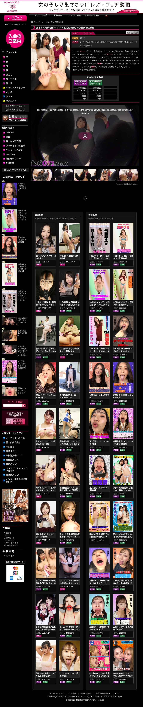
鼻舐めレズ (11, 464)
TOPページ (35, 22)
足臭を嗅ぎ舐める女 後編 (22, 333)
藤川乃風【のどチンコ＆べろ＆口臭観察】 (22, 364)
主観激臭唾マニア (14, 455)
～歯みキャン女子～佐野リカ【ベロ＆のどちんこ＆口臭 (22, 215)
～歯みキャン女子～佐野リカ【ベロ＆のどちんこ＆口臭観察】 (99, 304)
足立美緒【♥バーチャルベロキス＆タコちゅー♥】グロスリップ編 (122, 351)
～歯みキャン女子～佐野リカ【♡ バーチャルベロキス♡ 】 (99, 258)
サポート (7, 535)
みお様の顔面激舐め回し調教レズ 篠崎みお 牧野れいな (46, 629)
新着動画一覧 (9, 538)
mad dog (10, 154)
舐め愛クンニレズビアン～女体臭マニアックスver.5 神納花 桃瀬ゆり (46, 490)
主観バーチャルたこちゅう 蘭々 (22, 390)
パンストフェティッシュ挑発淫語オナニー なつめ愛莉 (69, 583)
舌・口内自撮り (13, 442)
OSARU (10, 132)
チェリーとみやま (14, 150)
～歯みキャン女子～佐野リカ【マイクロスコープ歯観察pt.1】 (99, 351)
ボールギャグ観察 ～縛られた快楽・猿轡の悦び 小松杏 (69, 629)
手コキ (121, 42)
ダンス (9, 96)
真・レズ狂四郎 (13, 141)
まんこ (9, 74)
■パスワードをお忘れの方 (15, 24)
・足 (82, 38)
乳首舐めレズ (12, 475)
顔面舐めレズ (12, 460)
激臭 (116, 42)
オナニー (10, 92)
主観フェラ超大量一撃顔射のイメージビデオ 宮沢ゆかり (46, 304)
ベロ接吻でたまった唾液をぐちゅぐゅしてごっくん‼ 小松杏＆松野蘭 (99, 676)
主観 (102, 42)
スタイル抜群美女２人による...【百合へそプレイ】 (123, 490)
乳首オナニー (12, 451)
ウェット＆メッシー (15, 87)
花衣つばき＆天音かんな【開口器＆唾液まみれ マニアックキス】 (99, 536)
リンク (117, 693)
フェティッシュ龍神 (15, 145)
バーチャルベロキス (15, 438)
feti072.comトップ (57, 693)
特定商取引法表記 (11, 545)
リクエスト (11, 101)
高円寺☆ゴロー (13, 158)
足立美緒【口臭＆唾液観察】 (22, 239)
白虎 (8, 137)
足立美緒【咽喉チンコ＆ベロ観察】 (22, 187)
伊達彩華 (10, 163)
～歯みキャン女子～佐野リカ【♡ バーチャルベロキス (22, 295)
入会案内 (7, 533)
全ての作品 (15, 106)
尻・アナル (11, 79)
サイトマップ (9, 540)
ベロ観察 (10, 447)
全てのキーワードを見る (15, 169)
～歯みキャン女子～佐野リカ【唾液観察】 (22, 267)
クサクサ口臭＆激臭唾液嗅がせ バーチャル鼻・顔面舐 (22, 350)
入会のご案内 (9, 556)
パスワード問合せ (11, 543)
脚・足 (9, 83)
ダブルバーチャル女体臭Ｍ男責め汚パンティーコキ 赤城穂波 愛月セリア (46, 583)
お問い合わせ (86, 693)
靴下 (95, 42)
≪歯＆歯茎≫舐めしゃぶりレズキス (22, 321)
